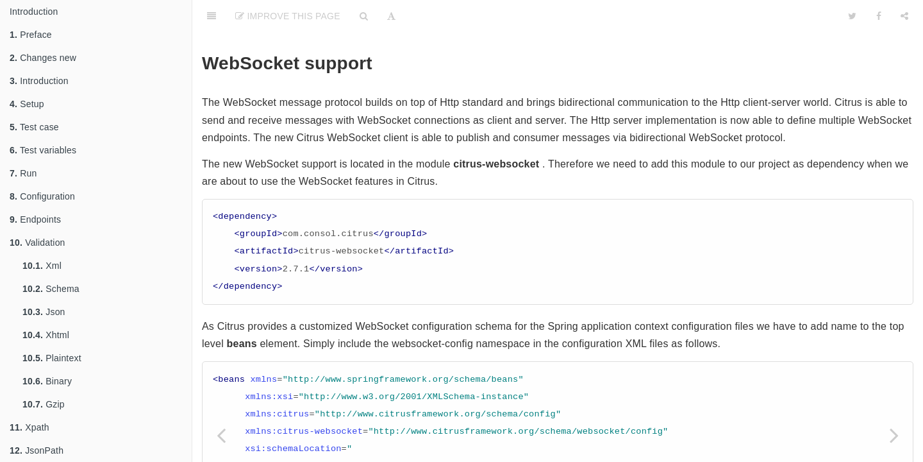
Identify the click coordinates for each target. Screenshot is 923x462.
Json (43, 312)
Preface (31, 35)
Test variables (43, 150)
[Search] (364, 16)
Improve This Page (287, 16)
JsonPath (36, 450)
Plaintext (51, 358)
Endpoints (35, 219)
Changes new (43, 58)
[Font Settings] (391, 16)
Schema (50, 289)
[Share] (904, 16)
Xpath (29, 427)
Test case (34, 127)
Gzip (43, 404)
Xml (42, 266)
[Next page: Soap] (894, 434)
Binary (47, 381)
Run (23, 173)
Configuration (42, 196)
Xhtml (45, 335)
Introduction (34, 11)
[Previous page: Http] (221, 434)
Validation (37, 242)
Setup (27, 104)
